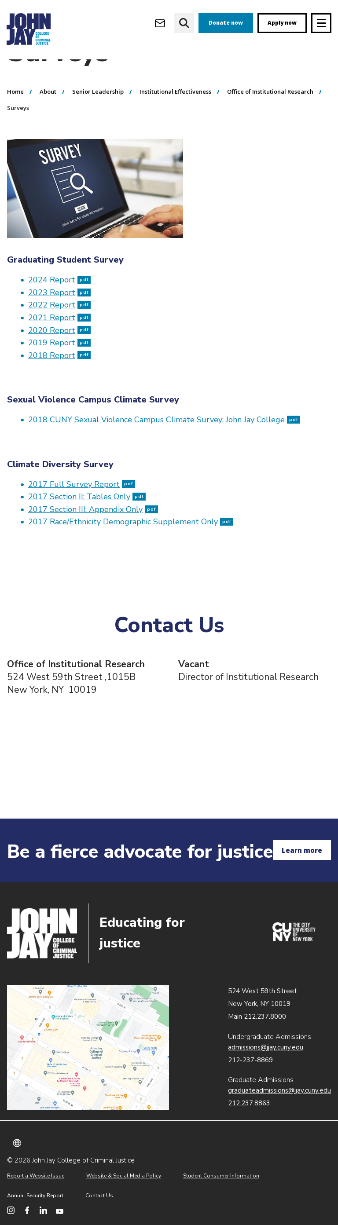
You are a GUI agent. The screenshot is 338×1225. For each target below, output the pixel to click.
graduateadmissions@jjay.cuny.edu (279, 1090)
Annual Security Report (35, 1195)
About (48, 124)
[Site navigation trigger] (321, 23)
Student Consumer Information (221, 1175)
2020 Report (59, 363)
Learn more (302, 850)
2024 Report (59, 312)
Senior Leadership (98, 124)
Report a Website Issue (35, 1175)
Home (15, 124)
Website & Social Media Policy (123, 1175)
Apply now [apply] (282, 22)
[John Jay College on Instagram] (11, 1210)
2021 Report (59, 350)
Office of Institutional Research (270, 124)
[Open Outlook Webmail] (160, 23)
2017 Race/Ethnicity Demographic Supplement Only (130, 554)
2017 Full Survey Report (81, 517)
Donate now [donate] (226, 22)
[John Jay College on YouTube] (59, 1210)
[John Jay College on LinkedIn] (43, 1210)
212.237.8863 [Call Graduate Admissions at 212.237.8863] (249, 1103)
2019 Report (59, 375)
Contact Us (99, 1195)
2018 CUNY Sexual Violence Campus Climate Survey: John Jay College (164, 452)
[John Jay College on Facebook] (27, 1210)
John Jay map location (88, 1047)
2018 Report (59, 388)
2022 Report (59, 338)
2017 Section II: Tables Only (87, 529)
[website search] (184, 23)
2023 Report (59, 325)
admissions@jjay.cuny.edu (265, 1047)
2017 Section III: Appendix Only (93, 542)
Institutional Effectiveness (175, 124)
